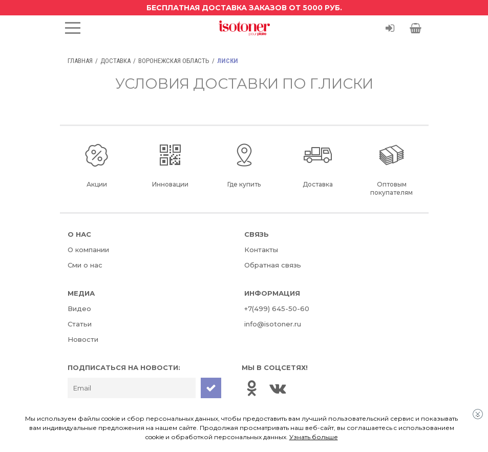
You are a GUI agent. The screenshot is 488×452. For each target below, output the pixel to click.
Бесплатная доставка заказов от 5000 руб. (244, 7)
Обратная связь (272, 265)
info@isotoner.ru (272, 324)
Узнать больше (313, 437)
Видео (79, 308)
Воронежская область (173, 61)
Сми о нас (85, 265)
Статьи (80, 324)
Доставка (115, 61)
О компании (88, 249)
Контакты (261, 249)
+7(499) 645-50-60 (276, 308)
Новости (83, 339)
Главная (80, 61)
